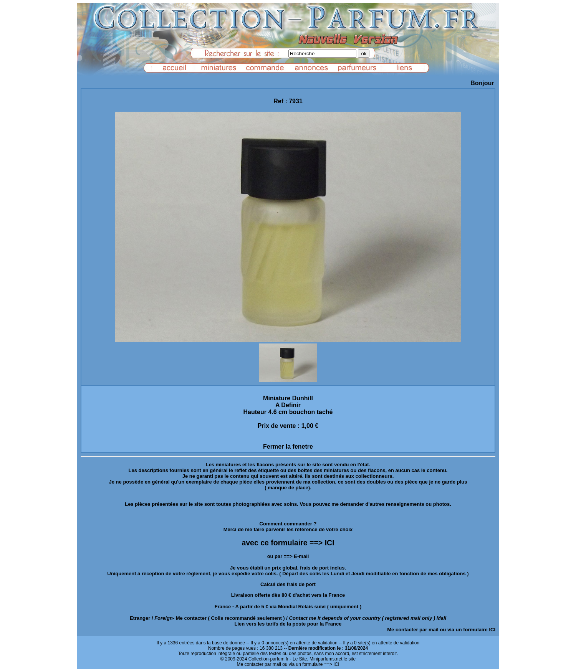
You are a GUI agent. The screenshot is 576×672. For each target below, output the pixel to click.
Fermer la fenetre (288, 446)
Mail (441, 618)
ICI (492, 629)
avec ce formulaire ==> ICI (288, 542)
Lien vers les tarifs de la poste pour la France (288, 624)
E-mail (301, 556)
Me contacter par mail (413, 629)
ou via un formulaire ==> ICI (310, 664)
